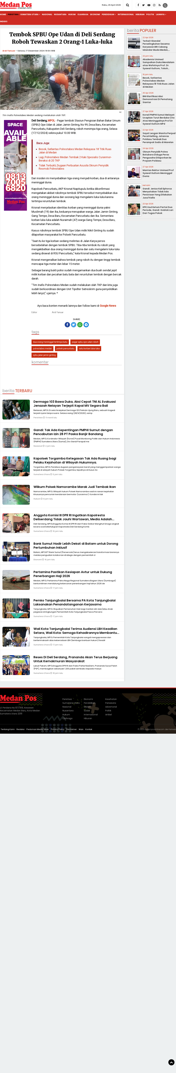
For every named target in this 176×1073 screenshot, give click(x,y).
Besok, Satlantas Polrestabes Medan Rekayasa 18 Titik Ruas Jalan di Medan (75, 150)
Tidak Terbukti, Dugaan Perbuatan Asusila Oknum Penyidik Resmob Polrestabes (74, 167)
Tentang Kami (8, 729)
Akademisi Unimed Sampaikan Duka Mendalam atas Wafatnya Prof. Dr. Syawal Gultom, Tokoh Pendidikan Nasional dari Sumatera (158, 67)
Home (3, 14)
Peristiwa (13, 14)
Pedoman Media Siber (37, 729)
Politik (150, 14)
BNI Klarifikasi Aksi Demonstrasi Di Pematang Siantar (157, 99)
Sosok (87, 710)
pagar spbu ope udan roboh (85, 342)
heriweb (172, 729)
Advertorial (111, 706)
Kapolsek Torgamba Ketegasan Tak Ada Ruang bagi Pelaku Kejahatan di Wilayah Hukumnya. (75, 460)
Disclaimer (71, 729)
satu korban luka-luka (89, 348)
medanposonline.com (154, 729)
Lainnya (160, 14)
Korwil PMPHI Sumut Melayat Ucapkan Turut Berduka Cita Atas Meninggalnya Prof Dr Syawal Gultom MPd (158, 119)
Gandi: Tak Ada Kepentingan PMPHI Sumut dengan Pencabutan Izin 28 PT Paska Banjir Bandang (73, 432)
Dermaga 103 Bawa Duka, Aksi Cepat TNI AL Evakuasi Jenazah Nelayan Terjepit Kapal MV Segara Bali (75, 403)
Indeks (3, 21)
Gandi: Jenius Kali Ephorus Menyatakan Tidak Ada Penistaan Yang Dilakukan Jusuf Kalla (157, 193)
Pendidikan (108, 14)
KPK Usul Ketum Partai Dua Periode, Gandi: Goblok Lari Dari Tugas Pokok (158, 210)
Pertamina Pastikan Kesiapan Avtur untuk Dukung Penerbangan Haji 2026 (73, 574)
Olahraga (82, 14)
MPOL (51, 120)
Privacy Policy (57, 729)
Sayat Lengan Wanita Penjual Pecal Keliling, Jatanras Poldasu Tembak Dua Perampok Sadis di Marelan (159, 138)
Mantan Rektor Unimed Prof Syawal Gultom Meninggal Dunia (158, 173)
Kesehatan (111, 699)
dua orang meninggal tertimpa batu (50, 342)
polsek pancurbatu (65, 348)
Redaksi (20, 729)
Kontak (88, 729)
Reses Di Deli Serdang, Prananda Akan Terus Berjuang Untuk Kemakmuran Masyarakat (75, 659)
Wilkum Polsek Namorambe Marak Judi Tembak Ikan (75, 487)
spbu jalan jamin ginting (44, 355)
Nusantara (60, 14)
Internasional (126, 14)
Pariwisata (110, 702)
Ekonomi (95, 14)
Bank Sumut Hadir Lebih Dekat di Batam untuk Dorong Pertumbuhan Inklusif (76, 545)
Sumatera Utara (29, 14)
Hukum (72, 14)
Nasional (47, 14)
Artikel (108, 714)
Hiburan (140, 14)
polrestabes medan (42, 348)
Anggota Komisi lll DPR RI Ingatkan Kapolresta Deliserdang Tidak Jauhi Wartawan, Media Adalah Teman (73, 519)
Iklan (81, 729)
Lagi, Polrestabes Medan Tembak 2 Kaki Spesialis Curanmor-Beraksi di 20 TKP (75, 159)
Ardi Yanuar (8, 50)
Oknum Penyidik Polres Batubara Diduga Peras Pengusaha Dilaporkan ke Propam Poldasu (157, 156)
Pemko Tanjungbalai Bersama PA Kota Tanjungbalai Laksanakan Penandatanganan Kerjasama (75, 602)
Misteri (87, 706)
